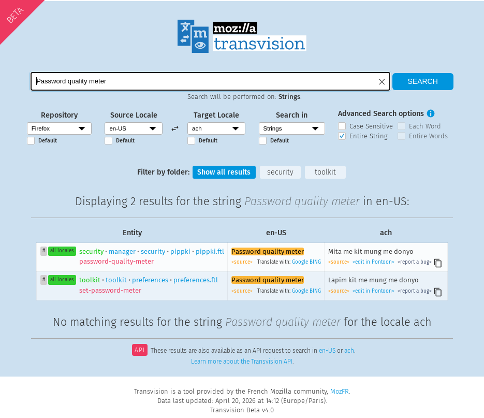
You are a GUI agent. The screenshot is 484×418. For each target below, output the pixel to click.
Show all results (224, 172)
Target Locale (216, 115)
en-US (327, 351)
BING (315, 263)
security (281, 172)
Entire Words (428, 136)
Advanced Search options (381, 113)
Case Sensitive (371, 126)
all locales (62, 251)
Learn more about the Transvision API (241, 362)
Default (47, 140)
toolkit (326, 172)
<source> (242, 263)
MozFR (339, 391)
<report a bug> (414, 263)
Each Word (425, 126)
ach (349, 351)
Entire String (368, 136)
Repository (59, 115)
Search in (291, 115)
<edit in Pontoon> (373, 263)
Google (300, 263)
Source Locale (133, 115)
